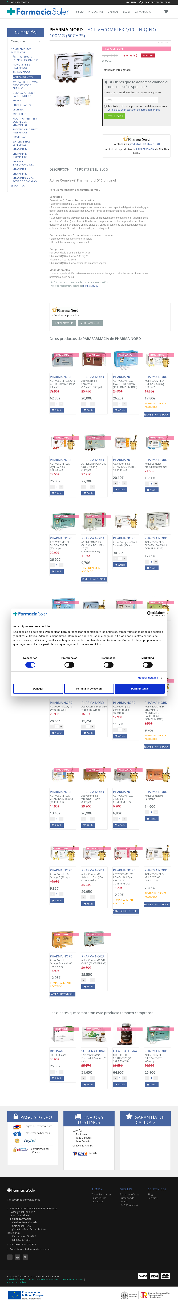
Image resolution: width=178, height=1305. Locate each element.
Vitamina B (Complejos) (20, 155)
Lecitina (18, 109)
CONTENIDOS (157, 1189)
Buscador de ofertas (127, 1199)
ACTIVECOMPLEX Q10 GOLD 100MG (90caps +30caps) (63, 382)
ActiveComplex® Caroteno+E (157, 795)
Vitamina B (20, 149)
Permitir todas (140, 688)
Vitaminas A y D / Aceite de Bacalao (25, 180)
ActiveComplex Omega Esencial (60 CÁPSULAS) (63, 961)
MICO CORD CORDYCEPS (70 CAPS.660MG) (126, 1056)
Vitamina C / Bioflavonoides (23, 163)
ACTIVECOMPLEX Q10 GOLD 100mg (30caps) (94, 465)
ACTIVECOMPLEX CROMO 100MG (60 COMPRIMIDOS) (157, 543)
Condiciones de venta (72, 1279)
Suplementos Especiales (22, 143)
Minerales (19, 114)
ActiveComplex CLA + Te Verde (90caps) (126, 541)
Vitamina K (20, 173)
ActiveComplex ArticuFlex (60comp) (157, 463)
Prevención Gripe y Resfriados (25, 131)
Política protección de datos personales (40, 1279)
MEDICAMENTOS (90, 323)
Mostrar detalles (148, 677)
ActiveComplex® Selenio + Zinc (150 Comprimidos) (94, 875)
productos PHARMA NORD (145, 144)
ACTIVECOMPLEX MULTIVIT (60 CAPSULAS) (157, 875)
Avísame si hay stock (154, 414)
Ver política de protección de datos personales (134, 109)
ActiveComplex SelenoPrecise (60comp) (126, 707)
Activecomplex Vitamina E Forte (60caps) (94, 797)
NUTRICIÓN (26, 32)
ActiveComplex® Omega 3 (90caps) (63, 873)
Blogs (127, 11)
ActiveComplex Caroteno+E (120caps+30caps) (94, 382)
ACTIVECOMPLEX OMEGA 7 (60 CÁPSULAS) (63, 465)
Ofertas (113, 11)
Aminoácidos (21, 72)
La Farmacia (143, 11)
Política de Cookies (16, 1282)
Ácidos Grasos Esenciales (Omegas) (26, 58)
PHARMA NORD (90, 285)
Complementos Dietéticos (21, 51)
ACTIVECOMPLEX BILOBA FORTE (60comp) (63, 543)
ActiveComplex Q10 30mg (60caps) (63, 706)
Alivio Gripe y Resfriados (21, 66)
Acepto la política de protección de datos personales (135, 108)
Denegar (38, 688)
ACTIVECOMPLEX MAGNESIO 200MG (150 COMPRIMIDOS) (126, 382)
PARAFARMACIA (145, 149)
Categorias (26, 41)
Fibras (17, 100)
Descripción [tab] (60, 169)
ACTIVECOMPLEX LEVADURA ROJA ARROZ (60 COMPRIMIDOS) (126, 876)
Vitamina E (19, 169)
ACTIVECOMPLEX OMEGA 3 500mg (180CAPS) (157, 382)
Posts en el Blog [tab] (91, 169)
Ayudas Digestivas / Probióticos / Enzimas (25, 85)
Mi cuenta (131, 2)
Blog (150, 1194)
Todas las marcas (101, 1194)
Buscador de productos (154, 2)
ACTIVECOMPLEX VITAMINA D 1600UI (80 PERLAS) (63, 797)
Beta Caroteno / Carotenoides (24, 94)
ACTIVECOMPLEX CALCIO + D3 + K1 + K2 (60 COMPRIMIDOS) (94, 544)
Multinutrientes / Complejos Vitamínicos (25, 121)
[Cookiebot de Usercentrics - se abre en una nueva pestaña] (149, 613)
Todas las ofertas (129, 1194)
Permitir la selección (89, 688)
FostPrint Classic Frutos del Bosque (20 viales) (94, 1056)
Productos (95, 11)
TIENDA (97, 1189)
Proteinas (19, 137)
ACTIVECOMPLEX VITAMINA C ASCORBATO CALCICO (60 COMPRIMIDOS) (157, 711)
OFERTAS (126, 1189)
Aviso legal (12, 1279)
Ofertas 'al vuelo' (129, 1205)
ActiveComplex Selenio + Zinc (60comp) (94, 706)
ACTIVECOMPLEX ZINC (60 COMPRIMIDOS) (126, 797)
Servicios (152, 1198)
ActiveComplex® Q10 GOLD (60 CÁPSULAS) (94, 959)
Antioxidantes (23, 77)
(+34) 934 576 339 (20, 2)
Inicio (80, 11)
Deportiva (18, 185)
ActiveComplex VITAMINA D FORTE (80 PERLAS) (126, 465)
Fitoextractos (22, 105)
